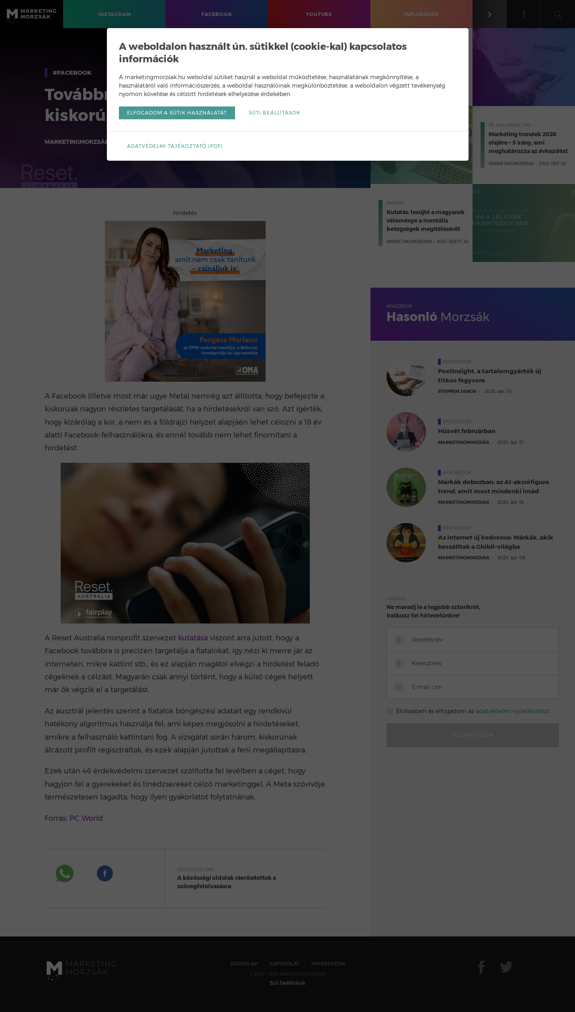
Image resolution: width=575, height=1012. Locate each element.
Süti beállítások (274, 113)
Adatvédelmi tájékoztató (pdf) (175, 146)
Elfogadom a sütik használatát (177, 113)
